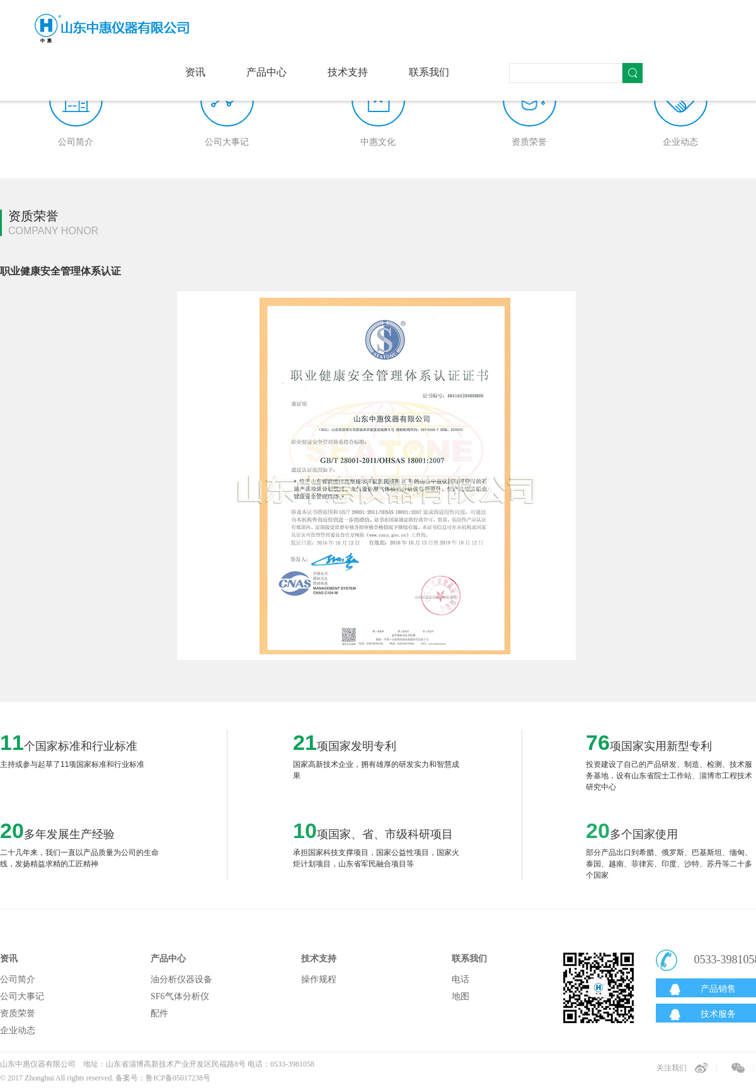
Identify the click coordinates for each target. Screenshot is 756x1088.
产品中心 (266, 72)
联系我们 (429, 72)
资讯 (195, 72)
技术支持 (348, 72)
